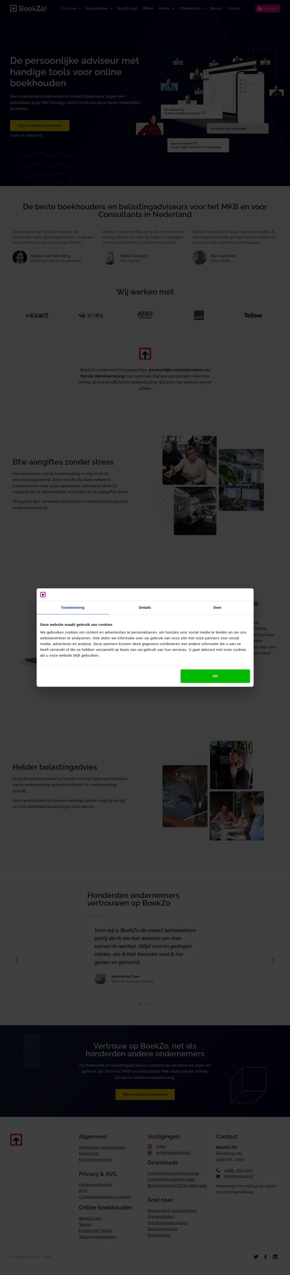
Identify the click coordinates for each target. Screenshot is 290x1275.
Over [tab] (217, 607)
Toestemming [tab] (73, 607)
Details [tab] (145, 607)
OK (215, 676)
